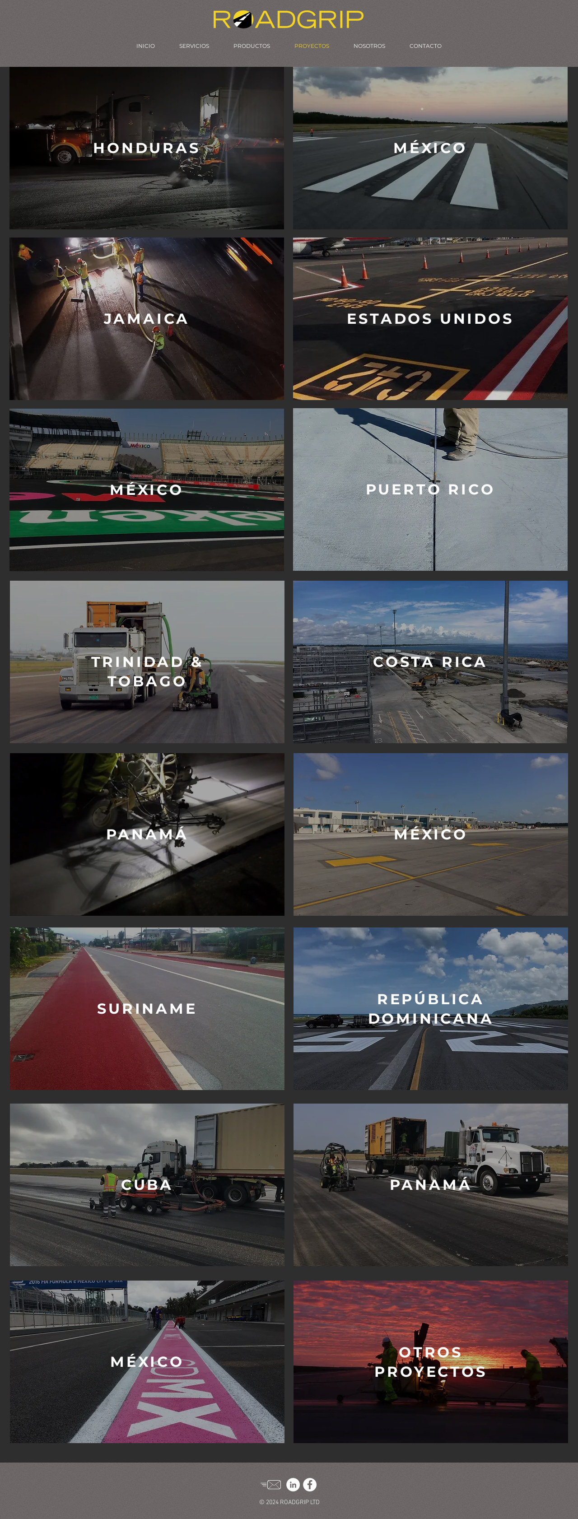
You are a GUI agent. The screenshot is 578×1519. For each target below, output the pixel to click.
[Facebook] (310, 1484)
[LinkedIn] (293, 1484)
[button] (146, 148)
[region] (146, 148)
